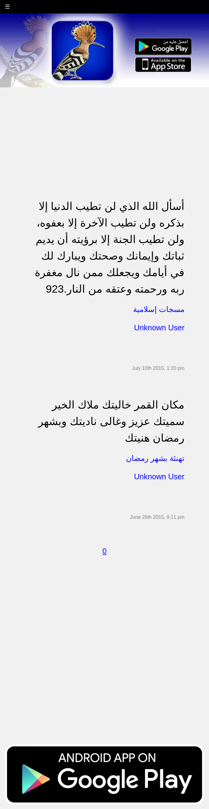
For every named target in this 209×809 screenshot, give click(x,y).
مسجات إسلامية (158, 309)
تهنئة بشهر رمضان (155, 458)
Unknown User (159, 327)
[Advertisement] (104, 130)
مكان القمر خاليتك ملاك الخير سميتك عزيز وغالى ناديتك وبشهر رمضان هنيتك (111, 421)
